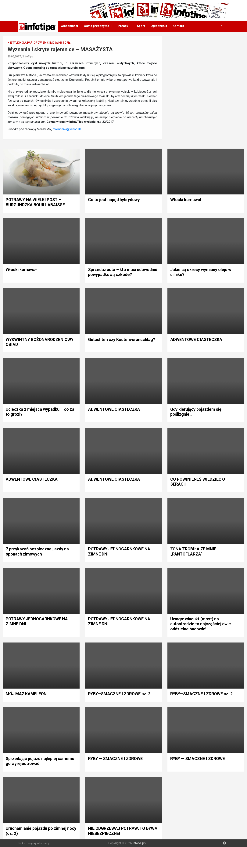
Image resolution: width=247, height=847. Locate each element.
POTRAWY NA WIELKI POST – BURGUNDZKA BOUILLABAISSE (35, 202)
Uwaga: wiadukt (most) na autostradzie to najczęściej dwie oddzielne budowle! (200, 624)
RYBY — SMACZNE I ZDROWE (115, 758)
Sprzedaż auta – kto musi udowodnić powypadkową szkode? (122, 272)
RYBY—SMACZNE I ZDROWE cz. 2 (119, 693)
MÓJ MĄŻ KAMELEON (26, 693)
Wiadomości (69, 26)
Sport (141, 26)
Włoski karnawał (185, 199)
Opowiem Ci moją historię (52, 42)
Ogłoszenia (159, 26)
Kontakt (178, 26)
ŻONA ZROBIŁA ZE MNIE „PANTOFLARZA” (193, 551)
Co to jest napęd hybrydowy (114, 199)
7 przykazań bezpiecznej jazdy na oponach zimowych (37, 551)
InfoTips (28, 56)
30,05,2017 (14, 56)
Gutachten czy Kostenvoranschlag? (121, 339)
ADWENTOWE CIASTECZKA (196, 339)
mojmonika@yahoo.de (67, 129)
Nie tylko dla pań (20, 42)
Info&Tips (139, 843)
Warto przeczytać (96, 26)
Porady (123, 26)
